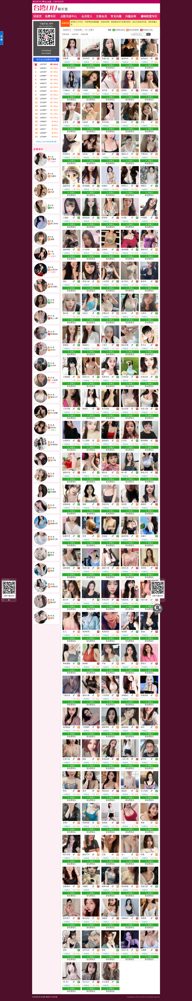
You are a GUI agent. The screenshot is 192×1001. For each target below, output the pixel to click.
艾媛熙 (53, 176)
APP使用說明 (46, 51)
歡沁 (52, 208)
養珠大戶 (54, 397)
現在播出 (54, 287)
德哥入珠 (54, 539)
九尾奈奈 (54, 270)
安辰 (52, 302)
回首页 (37, 16)
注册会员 (101, 16)
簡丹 (52, 555)
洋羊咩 (53, 366)
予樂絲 (53, 159)
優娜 (52, 239)
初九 (52, 476)
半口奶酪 (54, 413)
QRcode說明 (46, 53)
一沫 (52, 254)
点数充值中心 (68, 16)
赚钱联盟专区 (149, 16)
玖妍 (52, 192)
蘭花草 (53, 602)
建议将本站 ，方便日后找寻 (48, 2)
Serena (53, 508)
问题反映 (130, 16)
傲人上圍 (54, 318)
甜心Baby (54, 223)
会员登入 (86, 16)
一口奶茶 (54, 380)
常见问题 (116, 16)
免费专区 (50, 16)
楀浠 (52, 571)
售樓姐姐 (54, 334)
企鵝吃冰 (54, 587)
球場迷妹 (54, 444)
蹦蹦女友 (54, 523)
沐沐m (53, 350)
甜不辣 (53, 460)
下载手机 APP (46, 24)
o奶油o (53, 427)
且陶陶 (53, 492)
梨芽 (52, 618)
